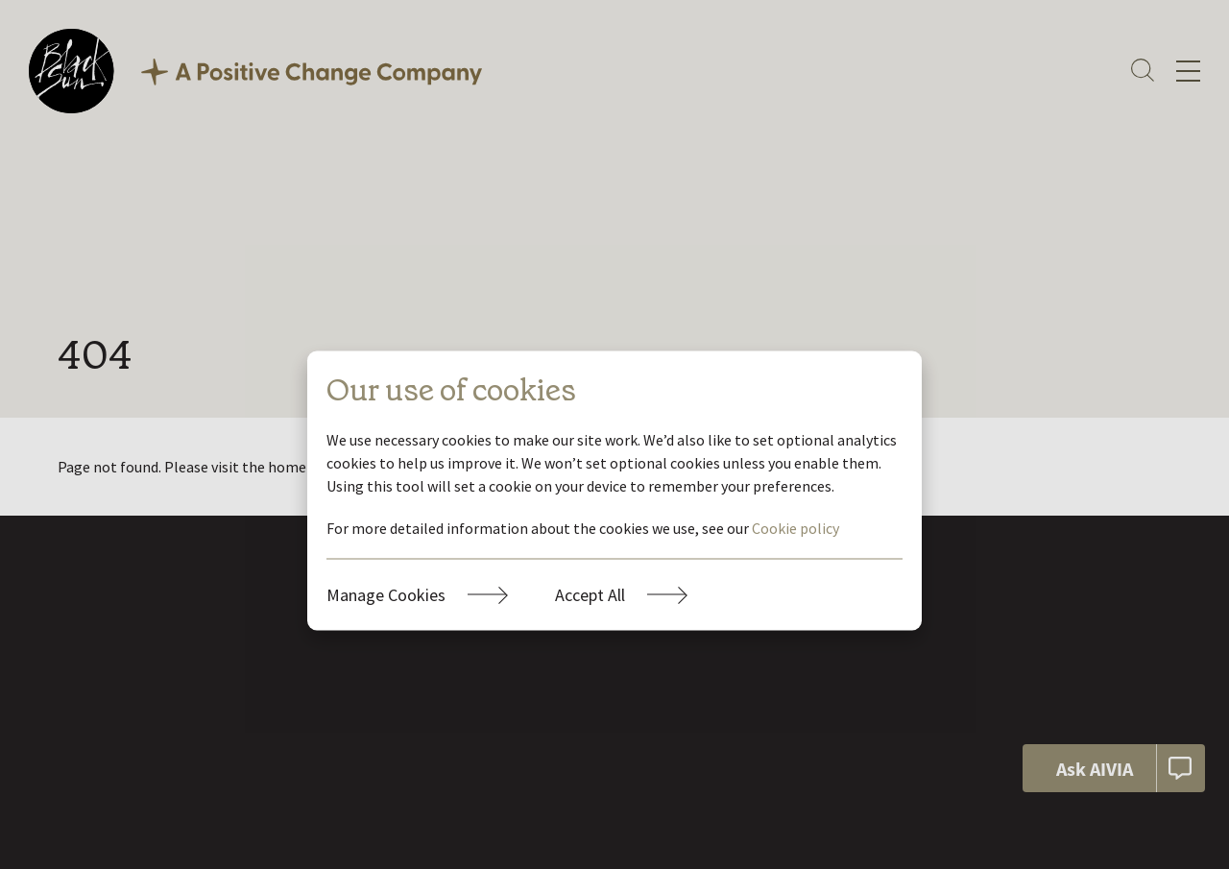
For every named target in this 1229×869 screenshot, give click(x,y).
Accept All (590, 594)
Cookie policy (795, 527)
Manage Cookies (386, 594)
